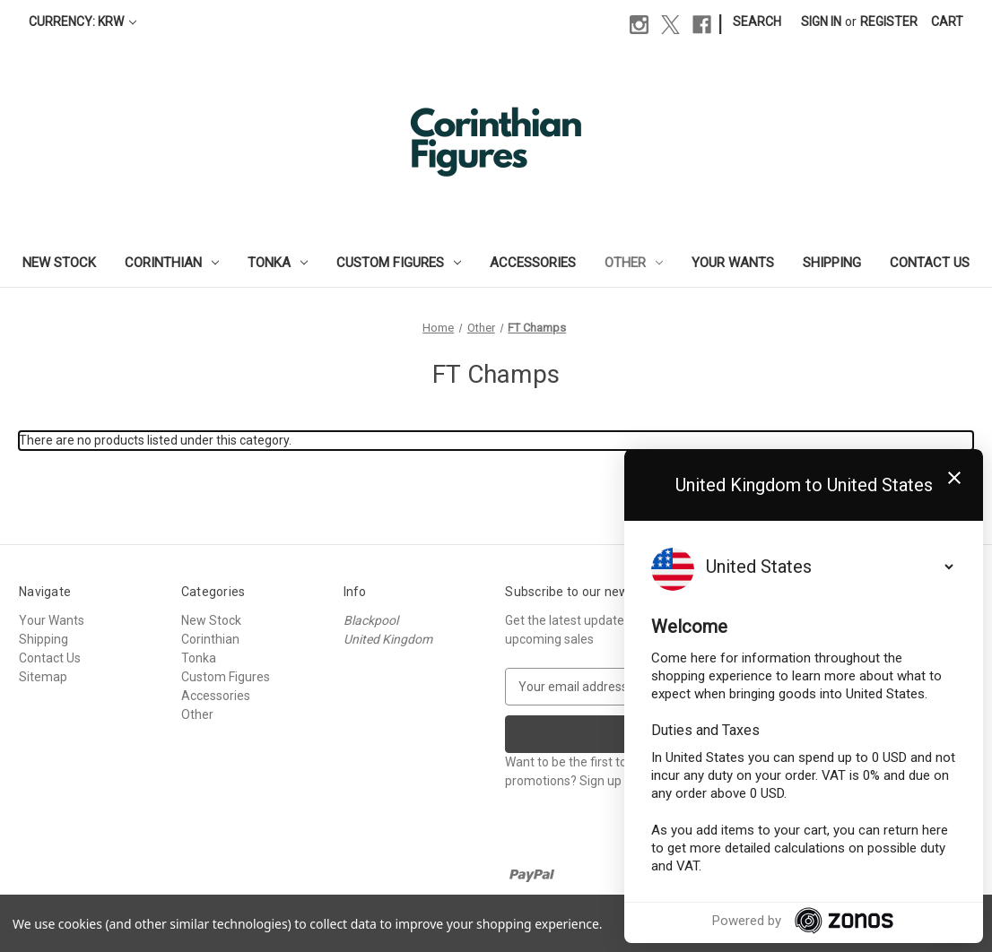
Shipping (832, 263)
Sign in (821, 21)
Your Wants (733, 263)
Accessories (533, 263)
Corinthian (172, 263)
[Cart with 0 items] (947, 22)
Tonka (278, 263)
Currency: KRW (82, 21)
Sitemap (43, 677)
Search (757, 21)
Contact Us (930, 263)
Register (889, 21)
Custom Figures (398, 263)
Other (634, 263)
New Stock (59, 263)
